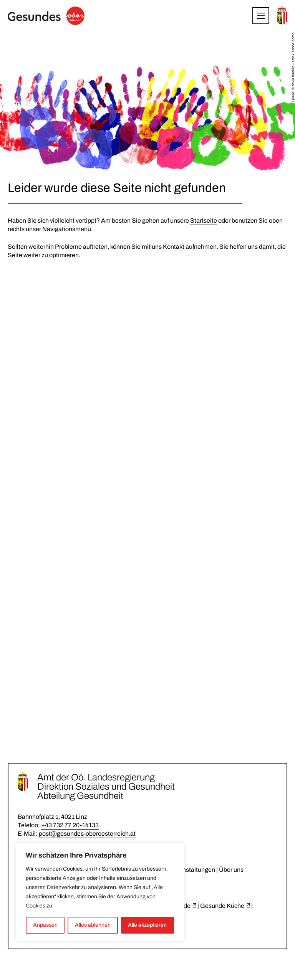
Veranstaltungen (192, 869)
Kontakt (173, 246)
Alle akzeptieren (147, 925)
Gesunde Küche (222, 905)
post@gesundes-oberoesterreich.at (87, 833)
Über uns (231, 869)
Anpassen (45, 925)
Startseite (203, 220)
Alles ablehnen (93, 925)
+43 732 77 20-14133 (70, 825)
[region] (99, 892)
